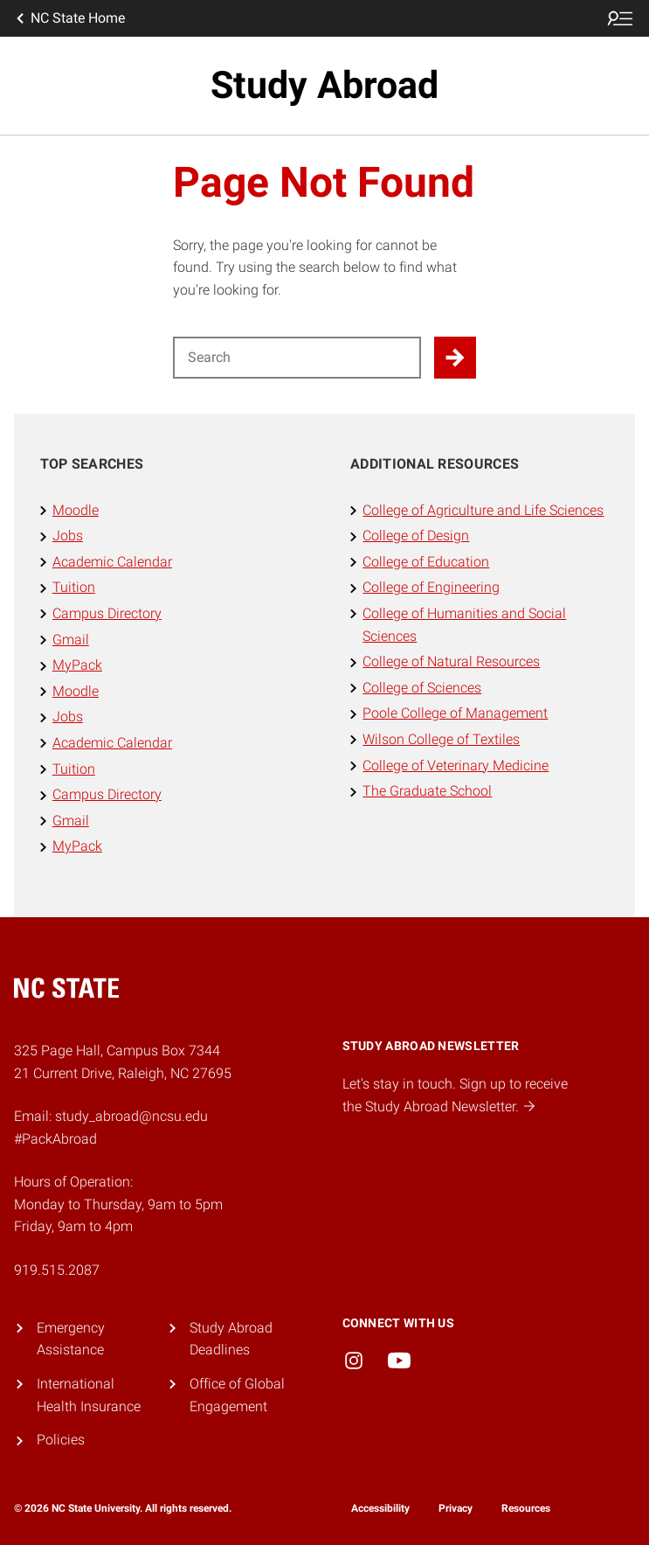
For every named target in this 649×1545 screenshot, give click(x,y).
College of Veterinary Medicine (455, 765)
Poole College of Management (455, 713)
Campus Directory (107, 613)
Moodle (75, 510)
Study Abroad (324, 85)
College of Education (425, 561)
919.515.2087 (57, 1270)
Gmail (70, 639)
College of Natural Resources (451, 661)
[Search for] (297, 358)
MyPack (77, 665)
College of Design (415, 535)
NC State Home (69, 18)
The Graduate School (427, 791)
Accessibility (380, 1508)
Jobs (67, 535)
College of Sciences (421, 687)
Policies (61, 1439)
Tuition (73, 587)
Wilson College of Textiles (441, 739)
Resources (525, 1508)
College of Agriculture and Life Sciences (483, 510)
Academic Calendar (112, 561)
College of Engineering (431, 587)
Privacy (455, 1508)
